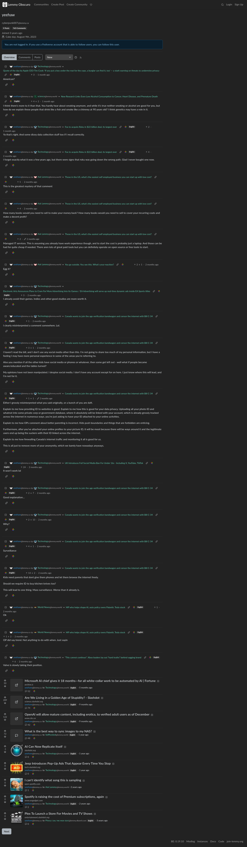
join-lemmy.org (235, 841)
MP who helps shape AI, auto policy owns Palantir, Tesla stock (95, 607)
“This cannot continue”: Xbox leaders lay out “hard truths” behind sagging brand (103, 657)
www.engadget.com (34, 800)
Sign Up (239, 4)
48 (27, 738)
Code (221, 841)
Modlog (190, 841)
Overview (9, 57)
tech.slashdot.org (32, 767)
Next (6, 831)
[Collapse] (5, 66)
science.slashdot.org (34, 701)
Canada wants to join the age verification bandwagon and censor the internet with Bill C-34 (109, 316)
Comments (25, 57)
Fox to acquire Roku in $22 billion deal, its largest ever (91, 127)
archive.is (29, 684)
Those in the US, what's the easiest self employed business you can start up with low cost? (108, 177)
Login (229, 4)
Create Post (57, 4)
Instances (202, 841)
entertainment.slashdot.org (37, 817)
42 (27, 724)
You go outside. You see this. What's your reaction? (89, 264)
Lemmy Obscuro (16, 4)
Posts (37, 57)
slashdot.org (30, 750)
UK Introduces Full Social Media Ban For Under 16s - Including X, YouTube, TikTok (104, 463)
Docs (213, 841)
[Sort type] (59, 57)
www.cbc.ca (30, 718)
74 (27, 708)
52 (27, 691)
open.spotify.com (32, 784)
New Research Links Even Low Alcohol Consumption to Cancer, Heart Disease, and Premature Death (109, 96)
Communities (41, 4)
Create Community (77, 4)
